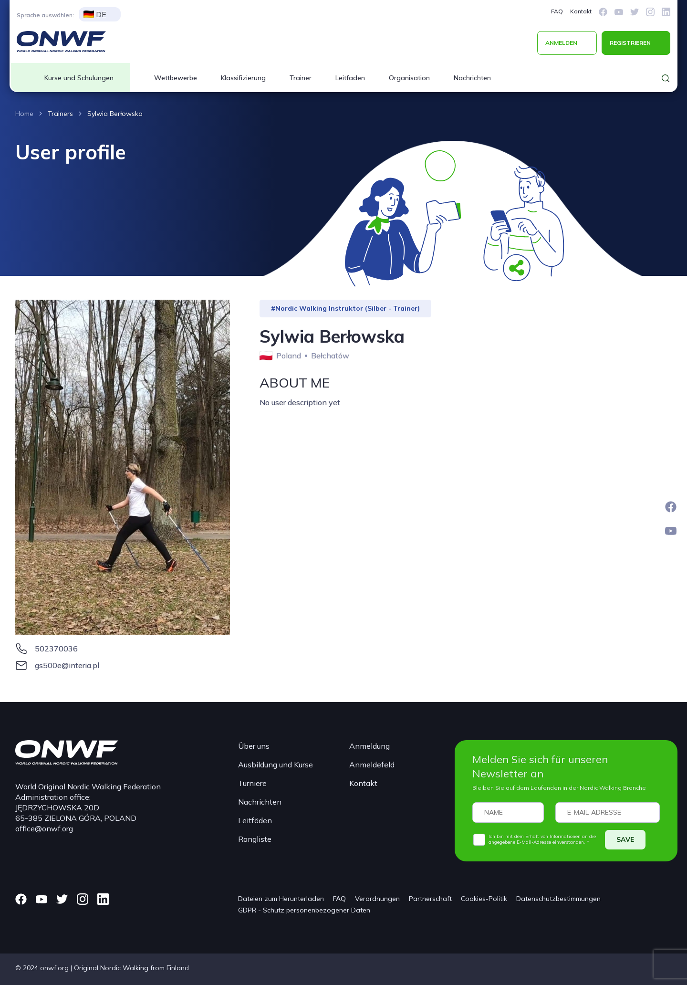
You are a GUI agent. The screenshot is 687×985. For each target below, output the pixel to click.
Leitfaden (350, 77)
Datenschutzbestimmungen (558, 898)
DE (94, 14)
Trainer (301, 77)
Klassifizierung (243, 77)
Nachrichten (472, 77)
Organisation (409, 77)
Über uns (254, 746)
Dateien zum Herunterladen (281, 898)
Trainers (60, 113)
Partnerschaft (430, 898)
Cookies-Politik (484, 898)
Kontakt (581, 11)
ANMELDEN (561, 42)
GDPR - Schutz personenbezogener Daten (304, 910)
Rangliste (254, 839)
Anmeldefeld (372, 764)
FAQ (557, 11)
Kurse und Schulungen (79, 77)
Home (24, 113)
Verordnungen (377, 898)
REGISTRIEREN (630, 42)
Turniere (252, 783)
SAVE (625, 839)
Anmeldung (369, 746)
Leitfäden (255, 820)
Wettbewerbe (175, 77)
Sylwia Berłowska (115, 113)
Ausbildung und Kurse (275, 764)
